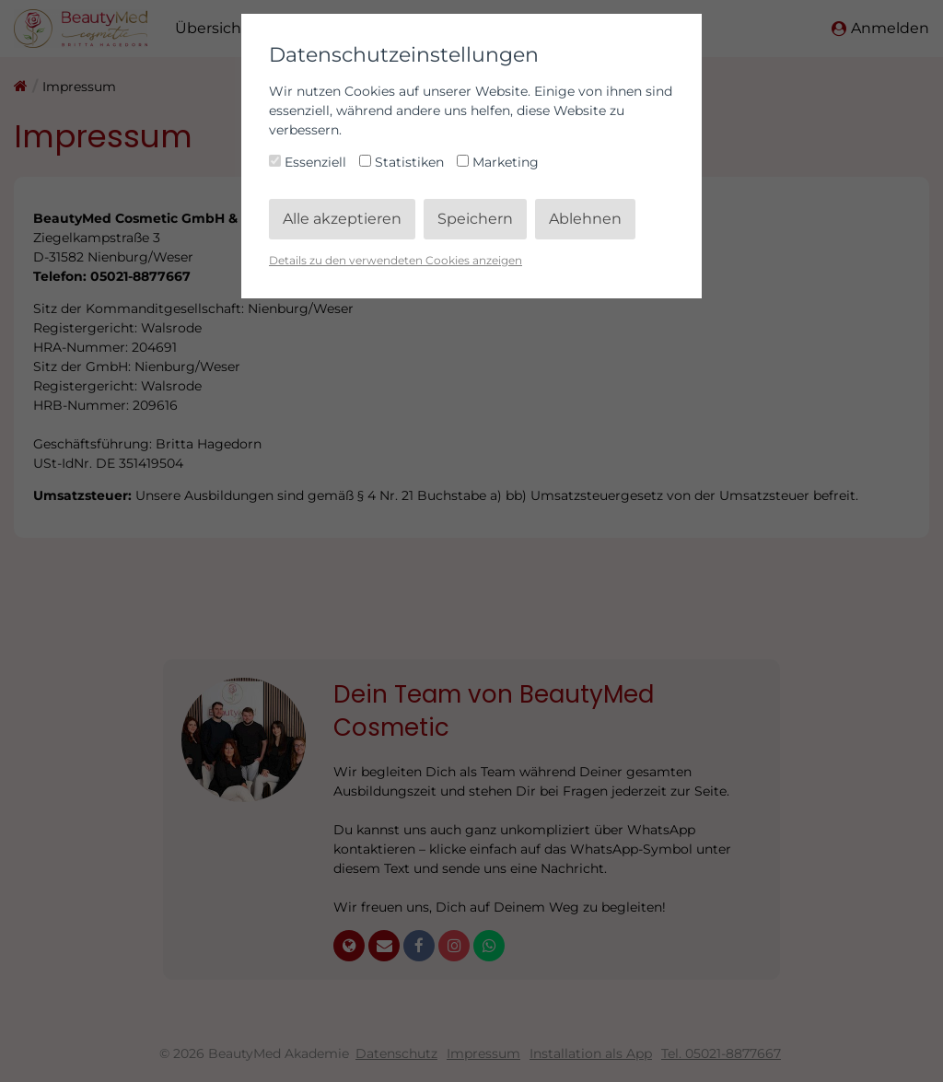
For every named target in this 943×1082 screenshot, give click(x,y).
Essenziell (309, 162)
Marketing (498, 162)
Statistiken (403, 162)
